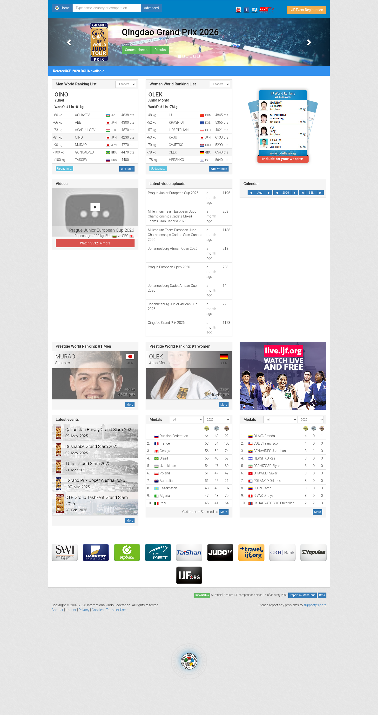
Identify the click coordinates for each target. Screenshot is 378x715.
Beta (322, 595)
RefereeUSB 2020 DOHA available (78, 71)
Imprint (71, 610)
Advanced (151, 8)
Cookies (98, 610)
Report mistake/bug (302, 595)
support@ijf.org (315, 605)
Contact (57, 610)
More (130, 404)
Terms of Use (116, 610)
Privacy (84, 610)
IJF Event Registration (306, 10)
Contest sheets (136, 50)
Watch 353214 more (95, 243)
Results (160, 50)
